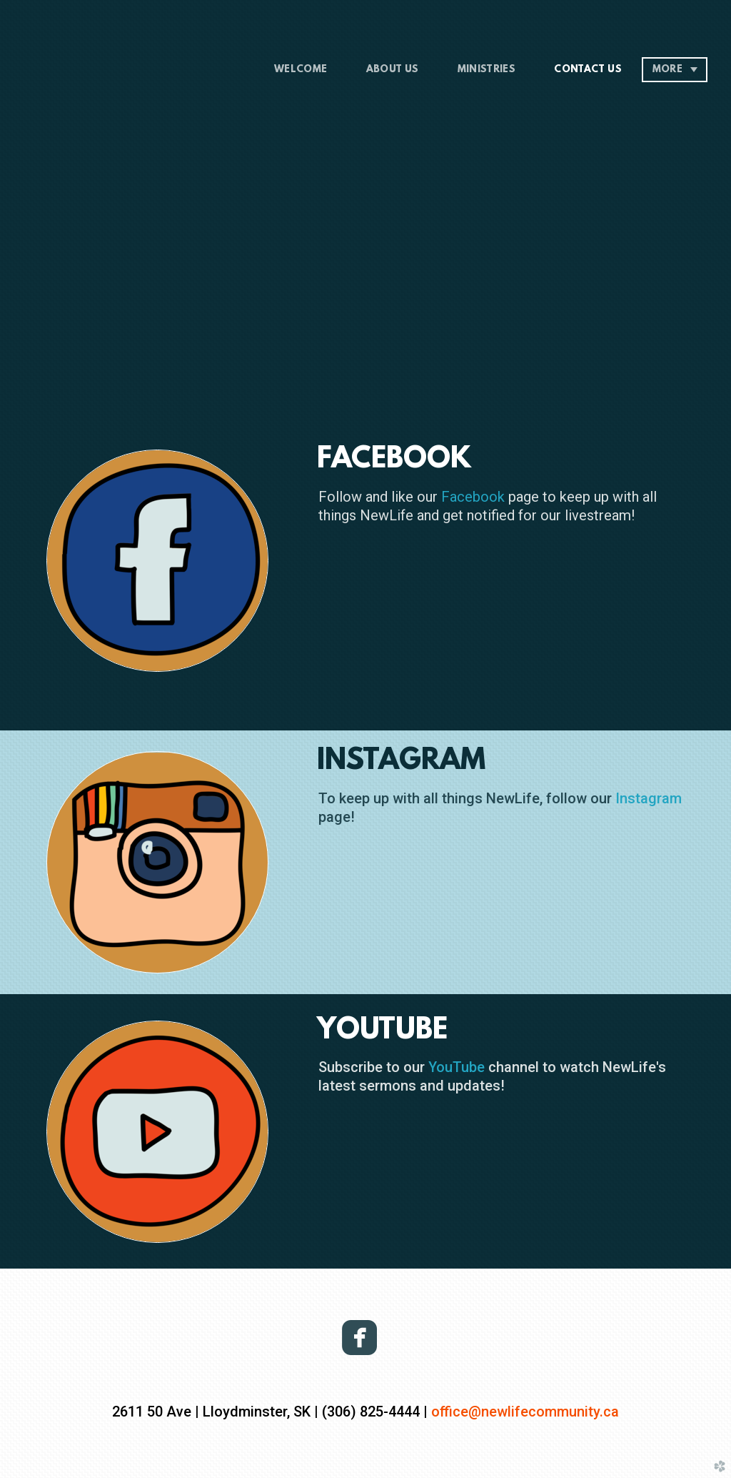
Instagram (648, 798)
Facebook (473, 496)
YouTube (456, 1067)
